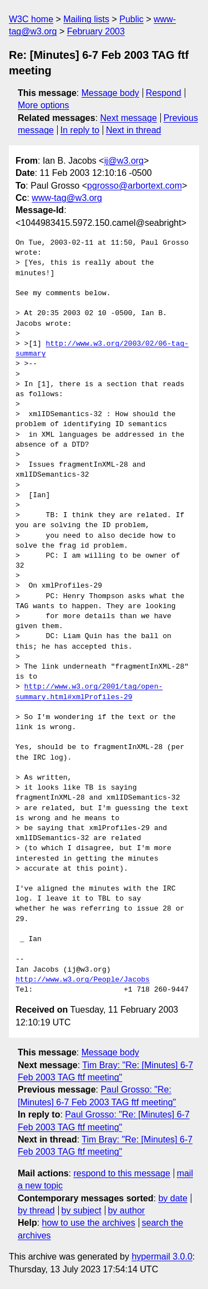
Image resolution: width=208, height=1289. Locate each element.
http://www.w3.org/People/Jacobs (83, 980)
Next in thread (133, 130)
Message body (110, 93)
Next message (128, 118)
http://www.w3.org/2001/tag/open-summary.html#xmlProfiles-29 (89, 692)
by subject (82, 1210)
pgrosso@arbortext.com (134, 185)
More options (43, 105)
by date (172, 1198)
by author (126, 1210)
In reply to (79, 130)
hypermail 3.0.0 (161, 1256)
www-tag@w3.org (67, 198)
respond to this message (121, 1173)
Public (131, 19)
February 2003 (96, 31)
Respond (163, 93)
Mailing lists (86, 19)
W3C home (31, 19)
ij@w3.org (124, 160)
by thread (36, 1210)
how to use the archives (88, 1222)
